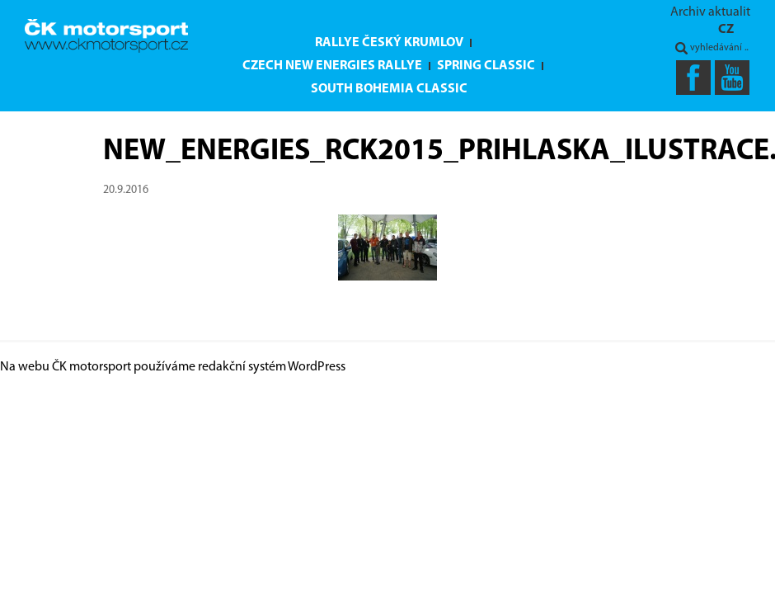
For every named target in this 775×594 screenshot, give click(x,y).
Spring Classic (486, 66)
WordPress (316, 367)
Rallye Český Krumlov (389, 43)
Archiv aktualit (710, 12)
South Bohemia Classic (389, 89)
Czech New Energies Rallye (332, 66)
